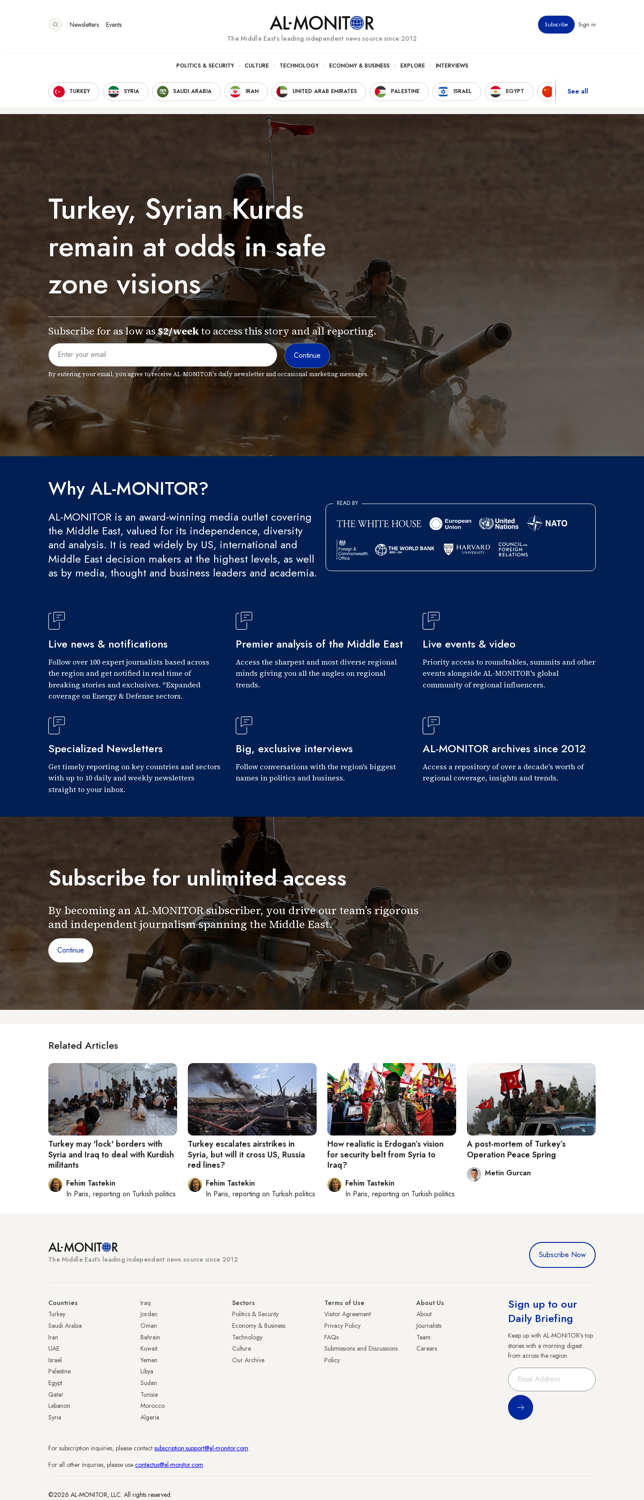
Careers (426, 1348)
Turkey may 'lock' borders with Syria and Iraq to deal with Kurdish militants (111, 1154)
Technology (299, 67)
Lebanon (59, 1405)
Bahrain (150, 1337)
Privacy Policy (342, 1325)
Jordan (148, 1313)
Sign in (587, 26)
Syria (54, 1417)
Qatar (56, 1394)
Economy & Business (359, 67)
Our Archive (248, 1360)
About (424, 1313)
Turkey (56, 1313)
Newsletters (84, 26)
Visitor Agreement (347, 1313)
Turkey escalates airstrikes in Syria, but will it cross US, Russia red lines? (246, 1154)
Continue (70, 950)
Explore (412, 67)
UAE (53, 1348)
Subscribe (556, 26)
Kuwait (148, 1348)
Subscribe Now (562, 1255)
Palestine (59, 1371)
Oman (148, 1325)
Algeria (149, 1417)
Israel (55, 1360)
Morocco (152, 1405)
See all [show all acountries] (578, 93)
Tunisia (149, 1394)
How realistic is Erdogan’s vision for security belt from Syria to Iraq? (385, 1154)
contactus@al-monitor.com (169, 1464)
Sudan (148, 1382)
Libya (146, 1371)
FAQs (331, 1337)
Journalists (428, 1325)
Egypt (55, 1382)
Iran (53, 1337)
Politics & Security (205, 67)
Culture (257, 67)
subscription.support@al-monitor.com (201, 1448)
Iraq (145, 1302)
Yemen (148, 1360)
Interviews (452, 67)
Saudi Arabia (65, 1325)
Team (423, 1337)
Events (114, 26)
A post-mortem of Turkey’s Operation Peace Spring (516, 1149)
